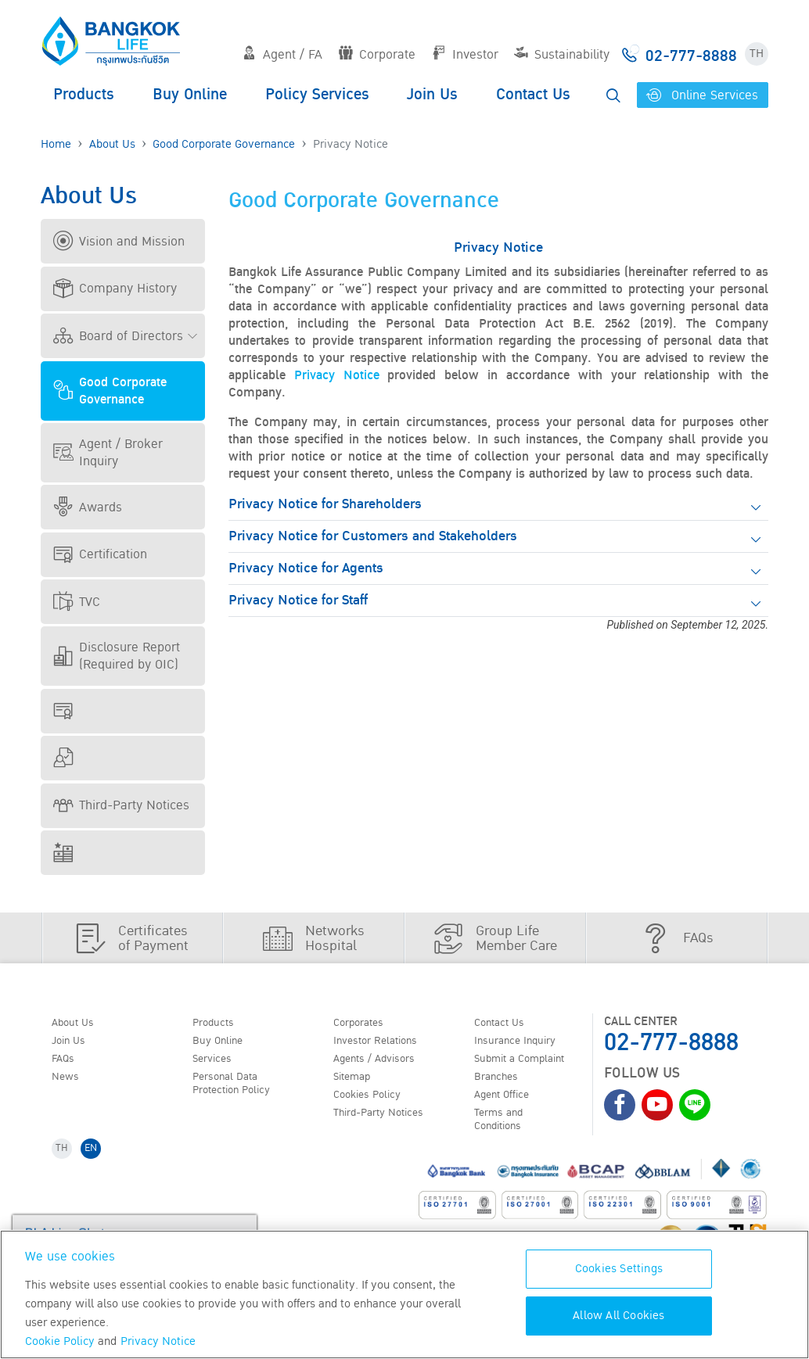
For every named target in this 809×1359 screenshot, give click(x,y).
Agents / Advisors (382, 1063)
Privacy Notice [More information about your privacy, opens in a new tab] (158, 1341)
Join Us (432, 94)
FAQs (67, 1063)
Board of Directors (118, 336)
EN (97, 1163)
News (68, 1083)
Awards (87, 507)
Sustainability (561, 55)
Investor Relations (384, 1043)
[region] (404, 1294)
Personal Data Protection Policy (239, 1090)
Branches (501, 1083)
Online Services (702, 95)
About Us (112, 144)
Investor (465, 55)
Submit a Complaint (529, 1063)
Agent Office (508, 1103)
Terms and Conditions (505, 1130)
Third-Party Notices (121, 805)
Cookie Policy (60, 1341)
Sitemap (357, 1083)
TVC (76, 602)
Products (83, 94)
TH (757, 54)
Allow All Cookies (618, 1316)
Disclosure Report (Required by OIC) (116, 656)
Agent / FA (282, 55)
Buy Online (190, 94)
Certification (100, 554)
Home (56, 144)
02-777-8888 (671, 1043)
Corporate (377, 55)
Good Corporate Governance (224, 144)
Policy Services (317, 94)
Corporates (364, 1023)
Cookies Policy (373, 1103)
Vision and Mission (119, 241)
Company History (115, 288)
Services (216, 1063)
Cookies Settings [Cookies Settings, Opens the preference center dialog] (619, 1269)
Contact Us (533, 94)
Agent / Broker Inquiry (108, 453)
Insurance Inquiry (524, 1043)
